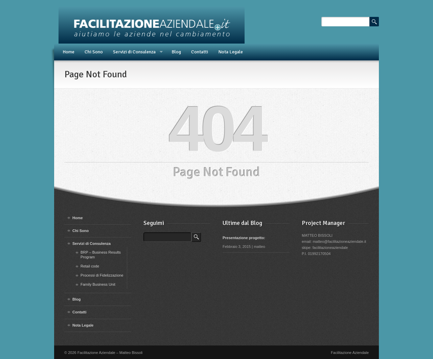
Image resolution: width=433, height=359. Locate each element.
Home (68, 52)
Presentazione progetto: (244, 238)
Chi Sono (94, 52)
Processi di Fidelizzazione (102, 275)
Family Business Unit (98, 284)
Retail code (90, 266)
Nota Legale (230, 52)
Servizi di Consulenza (135, 52)
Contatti (199, 52)
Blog (176, 52)
